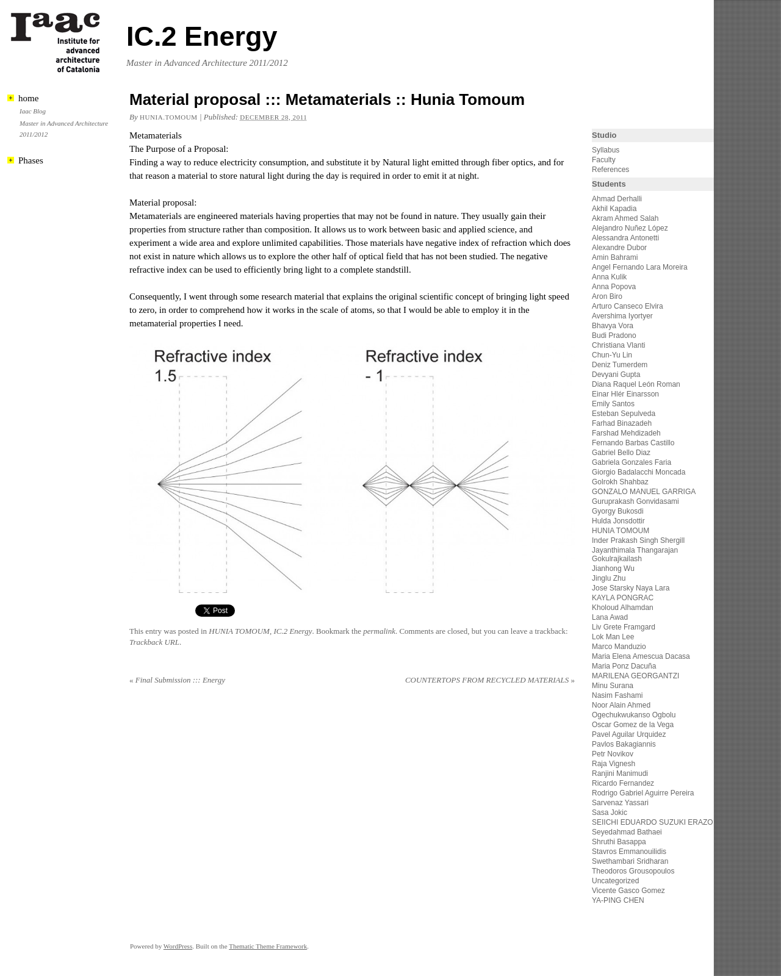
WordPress (178, 946)
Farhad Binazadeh (622, 423)
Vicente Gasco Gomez (628, 890)
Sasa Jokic (609, 812)
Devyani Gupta (616, 374)
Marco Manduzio (619, 646)
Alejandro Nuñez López (630, 228)
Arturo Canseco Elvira (627, 306)
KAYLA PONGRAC (622, 598)
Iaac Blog (33, 111)
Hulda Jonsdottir (618, 521)
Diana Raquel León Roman (636, 384)
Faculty (604, 160)
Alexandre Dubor (619, 247)
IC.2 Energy (202, 36)
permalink (379, 631)
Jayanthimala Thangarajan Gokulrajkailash (635, 554)
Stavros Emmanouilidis (629, 851)
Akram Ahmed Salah (625, 218)
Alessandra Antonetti (625, 238)
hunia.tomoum (169, 117)
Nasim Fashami (617, 695)
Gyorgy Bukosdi (618, 511)
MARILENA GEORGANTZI (635, 676)
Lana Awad (610, 617)
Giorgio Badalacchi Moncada (638, 472)
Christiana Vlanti (618, 345)
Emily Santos (613, 404)
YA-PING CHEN (618, 900)
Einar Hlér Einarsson (625, 394)
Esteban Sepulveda (623, 413)
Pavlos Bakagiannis (624, 744)
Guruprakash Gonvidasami (635, 501)
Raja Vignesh (613, 763)
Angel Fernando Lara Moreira (640, 267)
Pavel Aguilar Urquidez (629, 734)
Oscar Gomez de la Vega (633, 724)
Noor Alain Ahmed (621, 705)
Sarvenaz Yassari (620, 802)
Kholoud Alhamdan (622, 607)
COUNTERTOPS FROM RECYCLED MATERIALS (490, 679)
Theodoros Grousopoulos (633, 871)
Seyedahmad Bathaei (627, 832)
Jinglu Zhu (608, 578)
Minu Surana (612, 685)
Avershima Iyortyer (622, 316)
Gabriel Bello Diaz (621, 452)
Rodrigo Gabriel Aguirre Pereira (643, 793)
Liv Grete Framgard (623, 627)
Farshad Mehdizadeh (626, 433)
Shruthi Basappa (619, 842)
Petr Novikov (612, 754)
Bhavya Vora (612, 325)
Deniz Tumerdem (619, 365)
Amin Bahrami (615, 257)
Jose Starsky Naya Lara (630, 588)
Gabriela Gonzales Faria (631, 462)
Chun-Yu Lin (612, 355)
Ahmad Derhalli (617, 199)
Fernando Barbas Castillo (633, 443)
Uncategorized (615, 881)
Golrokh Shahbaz (620, 482)
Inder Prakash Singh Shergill (638, 540)
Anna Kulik (609, 277)
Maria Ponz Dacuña (624, 666)
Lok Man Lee (613, 637)
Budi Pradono (614, 335)
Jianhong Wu (613, 568)
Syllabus (605, 150)
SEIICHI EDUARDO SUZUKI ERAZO (652, 822)
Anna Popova (614, 286)
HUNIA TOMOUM (239, 631)
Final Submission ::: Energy (177, 679)
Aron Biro (607, 296)
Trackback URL (154, 642)
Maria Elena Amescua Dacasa (641, 656)
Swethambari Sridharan (630, 861)
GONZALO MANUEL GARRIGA (644, 491)
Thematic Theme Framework (268, 946)
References (610, 169)
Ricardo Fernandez (623, 783)
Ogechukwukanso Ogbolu (633, 715)
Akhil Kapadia (614, 208)
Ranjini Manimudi (620, 773)
